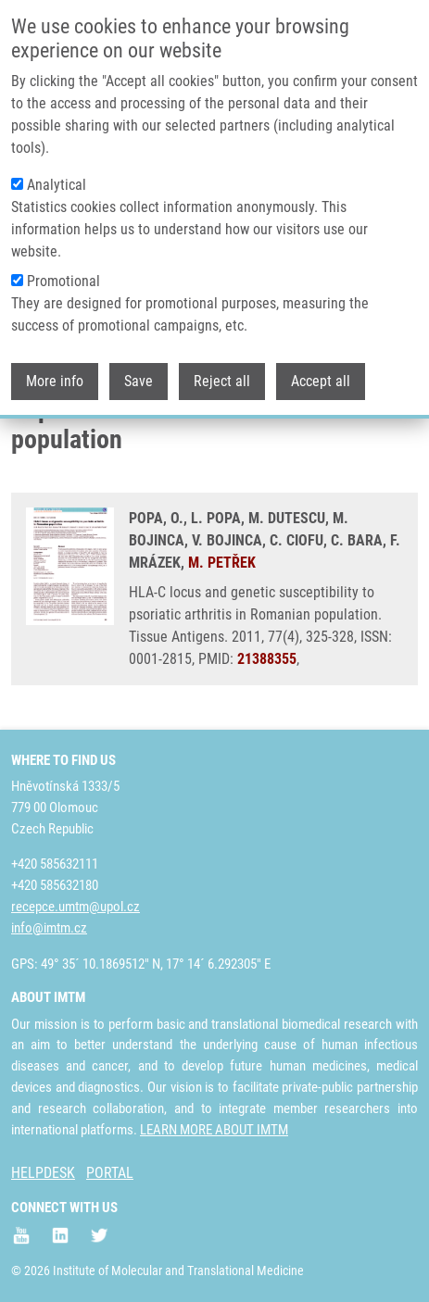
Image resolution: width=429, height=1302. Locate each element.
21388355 (267, 659)
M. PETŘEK (222, 562)
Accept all (320, 367)
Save (138, 367)
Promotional (63, 267)
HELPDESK (43, 1173)
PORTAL (109, 1173)
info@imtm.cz (49, 928)
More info (54, 367)
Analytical (56, 171)
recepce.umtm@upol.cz (75, 906)
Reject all (222, 367)
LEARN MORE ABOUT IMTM (214, 1129)
